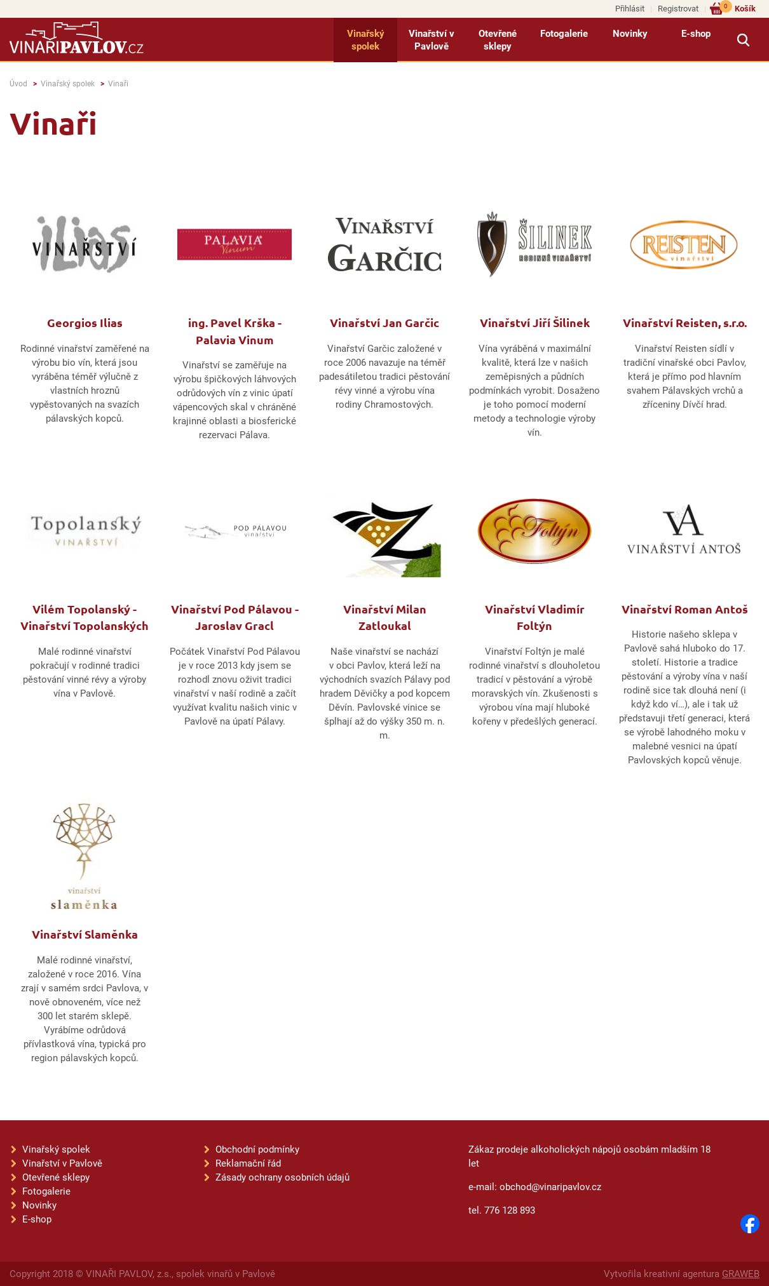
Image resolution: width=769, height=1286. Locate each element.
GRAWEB (740, 1274)
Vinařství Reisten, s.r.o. (685, 322)
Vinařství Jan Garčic (384, 322)
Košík (737, 8)
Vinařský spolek (365, 40)
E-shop (696, 33)
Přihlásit (629, 8)
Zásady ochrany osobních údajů (282, 1177)
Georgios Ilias (85, 322)
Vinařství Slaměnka (85, 934)
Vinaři (118, 83)
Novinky (630, 33)
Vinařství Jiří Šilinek (535, 322)
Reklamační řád (248, 1163)
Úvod (18, 83)
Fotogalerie (564, 33)
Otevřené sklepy (498, 40)
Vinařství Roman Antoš (685, 608)
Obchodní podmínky (257, 1149)
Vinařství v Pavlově (431, 40)
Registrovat (678, 8)
